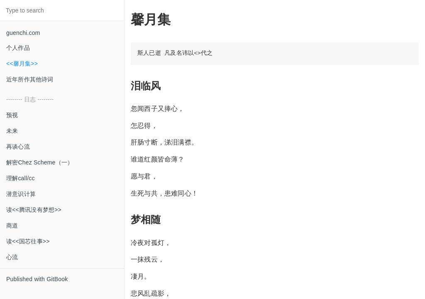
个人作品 (18, 47)
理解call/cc (20, 178)
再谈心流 (18, 146)
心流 (12, 257)
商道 (12, 225)
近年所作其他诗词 (30, 79)
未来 (12, 130)
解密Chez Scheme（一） (39, 162)
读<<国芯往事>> (28, 241)
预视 (12, 115)
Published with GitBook (37, 279)
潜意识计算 (21, 194)
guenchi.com (23, 32)
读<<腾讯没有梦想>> (33, 209)
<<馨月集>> (22, 63)
